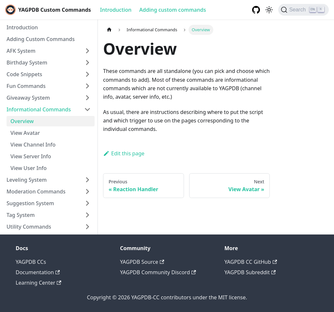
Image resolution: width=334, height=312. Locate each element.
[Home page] (109, 30)
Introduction (115, 9)
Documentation (38, 272)
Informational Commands (39, 109)
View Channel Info (32, 144)
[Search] (303, 10)
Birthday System (27, 62)
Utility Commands (29, 226)
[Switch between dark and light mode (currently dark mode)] (269, 10)
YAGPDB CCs (31, 261)
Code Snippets (24, 74)
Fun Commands (26, 86)
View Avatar (25, 132)
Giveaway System (28, 97)
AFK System (21, 50)
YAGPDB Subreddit (250, 272)
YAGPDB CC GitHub (250, 261)
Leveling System (27, 179)
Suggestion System (30, 203)
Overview (22, 121)
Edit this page (123, 153)
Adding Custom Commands (41, 39)
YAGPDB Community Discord (158, 272)
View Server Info (30, 156)
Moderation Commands (36, 191)
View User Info (28, 168)
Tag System (21, 215)
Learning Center (38, 282)
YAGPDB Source (142, 261)
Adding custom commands (172, 9)
